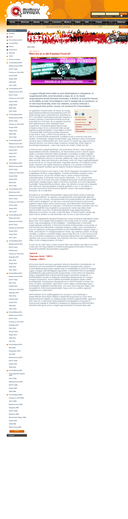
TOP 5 (11, 56)
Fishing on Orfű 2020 (16, 72)
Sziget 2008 (13, 420)
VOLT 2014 (12, 237)
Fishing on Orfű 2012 (16, 289)
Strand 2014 (13, 231)
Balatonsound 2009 (16, 382)
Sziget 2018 (13, 130)
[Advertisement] (17, 477)
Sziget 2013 (13, 263)
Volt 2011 (12, 341)
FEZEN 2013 (13, 250)
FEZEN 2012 (13, 286)
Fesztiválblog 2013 (15, 241)
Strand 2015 (13, 205)
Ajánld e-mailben (35, 27)
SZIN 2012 (12, 305)
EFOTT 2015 (13, 199)
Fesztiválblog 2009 (15, 370)
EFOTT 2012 (13, 279)
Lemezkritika (13, 43)
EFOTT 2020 (13, 69)
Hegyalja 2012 (14, 292)
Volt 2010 (12, 354)
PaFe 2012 (12, 296)
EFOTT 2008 (13, 411)
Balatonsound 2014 (16, 221)
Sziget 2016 (13, 179)
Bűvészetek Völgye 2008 (17, 417)
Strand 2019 (13, 101)
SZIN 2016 (12, 182)
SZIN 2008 (12, 424)
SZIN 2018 (12, 134)
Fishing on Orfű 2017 (16, 147)
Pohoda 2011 (13, 331)
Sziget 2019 (13, 105)
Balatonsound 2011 (16, 315)
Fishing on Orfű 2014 (16, 228)
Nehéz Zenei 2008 (15, 427)
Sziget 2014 (13, 234)
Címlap (12, 22)
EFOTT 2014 (13, 224)
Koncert (57, 22)
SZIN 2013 (12, 267)
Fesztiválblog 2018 (15, 114)
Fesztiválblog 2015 (15, 189)
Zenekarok (37, 22)
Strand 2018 (13, 127)
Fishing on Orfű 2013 (16, 254)
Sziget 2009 (13, 388)
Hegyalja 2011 (14, 325)
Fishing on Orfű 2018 (16, 124)
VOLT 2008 (12, 401)
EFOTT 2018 (13, 121)
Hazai (11, 37)
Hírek (25, 22)
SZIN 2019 (12, 108)
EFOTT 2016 (13, 169)
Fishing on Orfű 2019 (16, 98)
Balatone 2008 (14, 414)
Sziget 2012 (13, 302)
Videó (78, 22)
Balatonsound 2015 (16, 195)
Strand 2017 (13, 150)
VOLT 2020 (12, 85)
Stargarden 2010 (14, 351)
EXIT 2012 (12, 283)
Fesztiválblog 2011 (15, 312)
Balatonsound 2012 (16, 276)
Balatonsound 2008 (16, 404)
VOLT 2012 (12, 309)
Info (87, 22)
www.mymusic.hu (23, 9)
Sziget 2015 (13, 208)
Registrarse (95, 16)
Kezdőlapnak (23, 27)
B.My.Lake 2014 (14, 218)
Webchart (121, 22)
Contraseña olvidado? (106, 16)
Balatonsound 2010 (16, 357)
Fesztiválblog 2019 (15, 88)
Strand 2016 (13, 176)
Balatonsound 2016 (16, 166)
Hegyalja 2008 (14, 407)
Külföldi (11, 33)
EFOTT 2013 (13, 247)
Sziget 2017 (13, 153)
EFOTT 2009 (13, 385)
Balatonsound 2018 (16, 118)
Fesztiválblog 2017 (15, 140)
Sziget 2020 (13, 79)
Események (13, 49)
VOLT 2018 (12, 137)
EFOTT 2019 (13, 95)
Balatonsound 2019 (16, 92)
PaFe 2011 (12, 328)
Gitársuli (12, 53)
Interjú (11, 46)
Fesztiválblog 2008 (15, 394)
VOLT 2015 (12, 211)
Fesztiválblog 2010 (15, 344)
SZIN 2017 (12, 156)
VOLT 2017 (12, 160)
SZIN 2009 (12, 391)
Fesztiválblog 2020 (15, 62)
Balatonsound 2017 (16, 143)
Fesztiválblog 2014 (15, 215)
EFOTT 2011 (13, 318)
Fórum (98, 22)
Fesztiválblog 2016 (15, 163)
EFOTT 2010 (13, 360)
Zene (68, 22)
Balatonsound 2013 (16, 244)
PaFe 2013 (12, 260)
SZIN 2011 (12, 338)
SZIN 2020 (12, 82)
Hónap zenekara (14, 59)
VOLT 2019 (12, 111)
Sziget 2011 (13, 335)
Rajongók (46, 22)
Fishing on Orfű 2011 (16, 322)
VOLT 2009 (12, 378)
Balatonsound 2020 (16, 66)
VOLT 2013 (12, 270)
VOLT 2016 (12, 186)
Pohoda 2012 (13, 299)
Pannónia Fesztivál (80, 119)
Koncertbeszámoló (15, 40)
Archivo (16, 431)
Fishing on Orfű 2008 (16, 398)
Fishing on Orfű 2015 (16, 202)
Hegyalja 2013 (14, 257)
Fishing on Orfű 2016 (16, 173)
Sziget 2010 (13, 364)
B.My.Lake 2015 (14, 192)
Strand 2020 (13, 75)
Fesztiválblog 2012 (15, 273)
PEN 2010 (12, 348)
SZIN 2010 (12, 367)
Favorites (12, 27)
